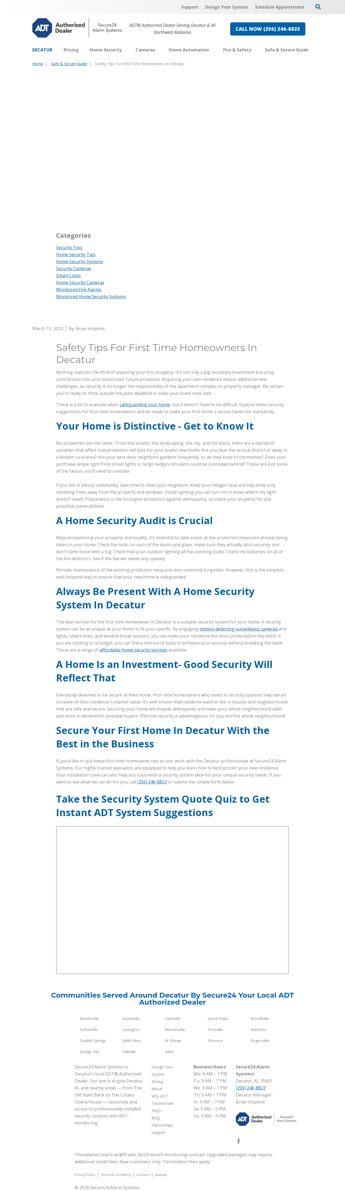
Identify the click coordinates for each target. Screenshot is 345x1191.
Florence (215, 1040)
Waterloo (258, 1029)
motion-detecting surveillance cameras (239, 629)
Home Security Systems (79, 261)
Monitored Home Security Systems (91, 297)
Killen (169, 1051)
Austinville (131, 1018)
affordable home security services (133, 650)
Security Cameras (73, 268)
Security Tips (69, 247)
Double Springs (93, 1040)
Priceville (215, 1029)
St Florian (173, 1040)
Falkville (129, 1051)
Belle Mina (131, 1040)
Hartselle (172, 1018)
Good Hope (218, 1018)
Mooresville (175, 1029)
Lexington (131, 1029)
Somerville (89, 1029)
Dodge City (89, 1051)
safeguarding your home (145, 405)
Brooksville (89, 1018)
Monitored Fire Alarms (78, 289)
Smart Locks (68, 275)
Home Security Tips (75, 254)
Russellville (259, 1018)
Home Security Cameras (80, 282)
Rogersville (259, 1040)
